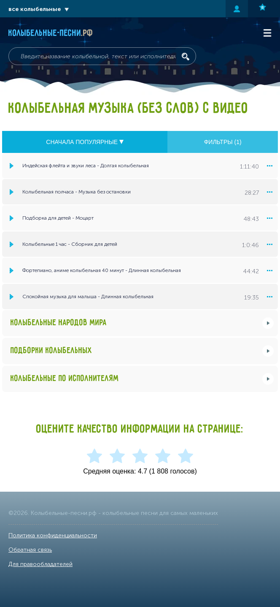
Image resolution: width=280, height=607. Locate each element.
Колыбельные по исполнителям (65, 379)
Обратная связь (30, 549)
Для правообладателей (40, 564)
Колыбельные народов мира (59, 323)
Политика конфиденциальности (52, 535)
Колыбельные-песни (50, 33)
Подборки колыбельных (51, 351)
